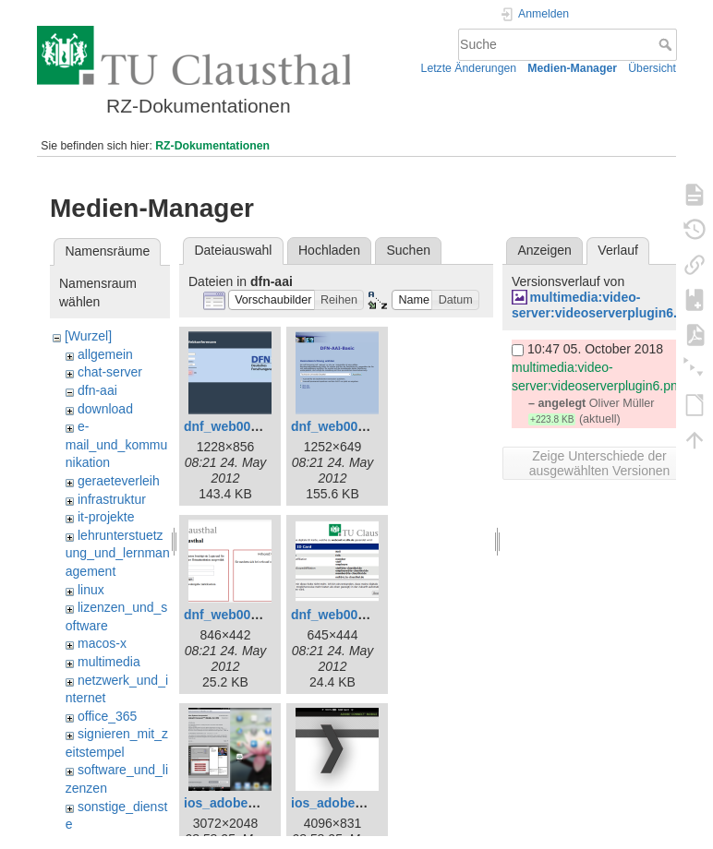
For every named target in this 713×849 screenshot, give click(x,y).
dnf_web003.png (234, 614)
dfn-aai (97, 390)
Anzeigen (544, 250)
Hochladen (329, 250)
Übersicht (652, 68)
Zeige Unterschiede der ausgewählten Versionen (600, 463)
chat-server (110, 372)
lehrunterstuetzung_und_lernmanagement (118, 553)
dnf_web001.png (234, 426)
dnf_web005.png (342, 614)
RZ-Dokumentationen (212, 145)
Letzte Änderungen (469, 68)
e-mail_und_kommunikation (117, 444)
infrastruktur (112, 499)
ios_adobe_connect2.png (368, 802)
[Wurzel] (88, 336)
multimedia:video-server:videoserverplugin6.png (606, 305)
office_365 (107, 716)
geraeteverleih (119, 480)
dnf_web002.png (342, 426)
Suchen (408, 250)
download (105, 408)
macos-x (102, 643)
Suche (667, 44)
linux (91, 589)
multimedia (109, 661)
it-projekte (106, 516)
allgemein (105, 354)
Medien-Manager (572, 68)
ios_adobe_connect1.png (261, 802)
